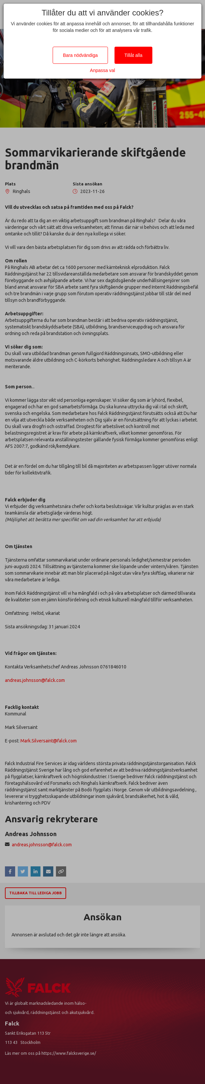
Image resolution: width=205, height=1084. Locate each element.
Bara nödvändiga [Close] (80, 55)
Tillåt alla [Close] (133, 55)
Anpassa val (102, 70)
